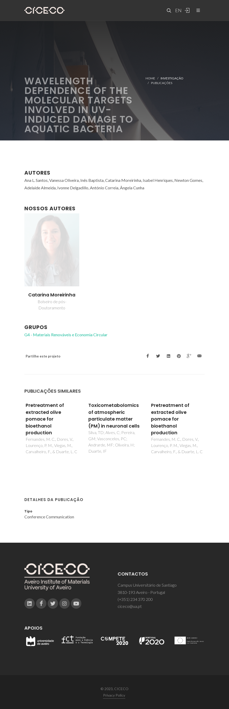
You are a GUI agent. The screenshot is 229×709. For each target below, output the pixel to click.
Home (150, 78)
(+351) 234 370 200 (135, 599)
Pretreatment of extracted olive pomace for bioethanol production (45, 419)
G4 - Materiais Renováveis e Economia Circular (66, 334)
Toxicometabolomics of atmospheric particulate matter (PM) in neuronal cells (114, 415)
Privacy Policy (114, 695)
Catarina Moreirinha (51, 295)
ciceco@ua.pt (130, 606)
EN (177, 10)
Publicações (161, 83)
